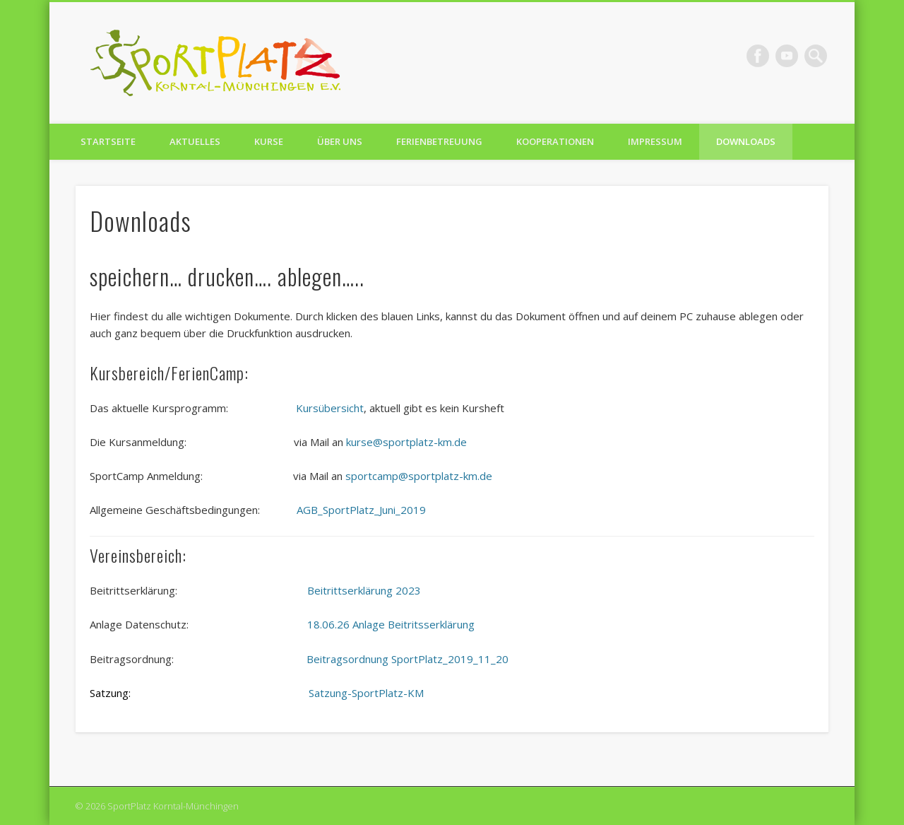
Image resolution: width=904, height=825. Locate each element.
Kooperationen (555, 141)
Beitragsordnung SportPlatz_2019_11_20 (408, 659)
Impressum (655, 141)
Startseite (108, 141)
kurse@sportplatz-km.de (405, 442)
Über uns (339, 141)
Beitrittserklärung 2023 (364, 590)
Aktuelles (195, 141)
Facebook (758, 56)
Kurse (268, 141)
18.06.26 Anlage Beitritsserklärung (391, 624)
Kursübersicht (330, 408)
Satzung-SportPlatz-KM (366, 693)
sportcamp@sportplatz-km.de (418, 476)
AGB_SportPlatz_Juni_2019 (361, 510)
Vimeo (786, 56)
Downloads (745, 141)
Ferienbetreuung (439, 141)
